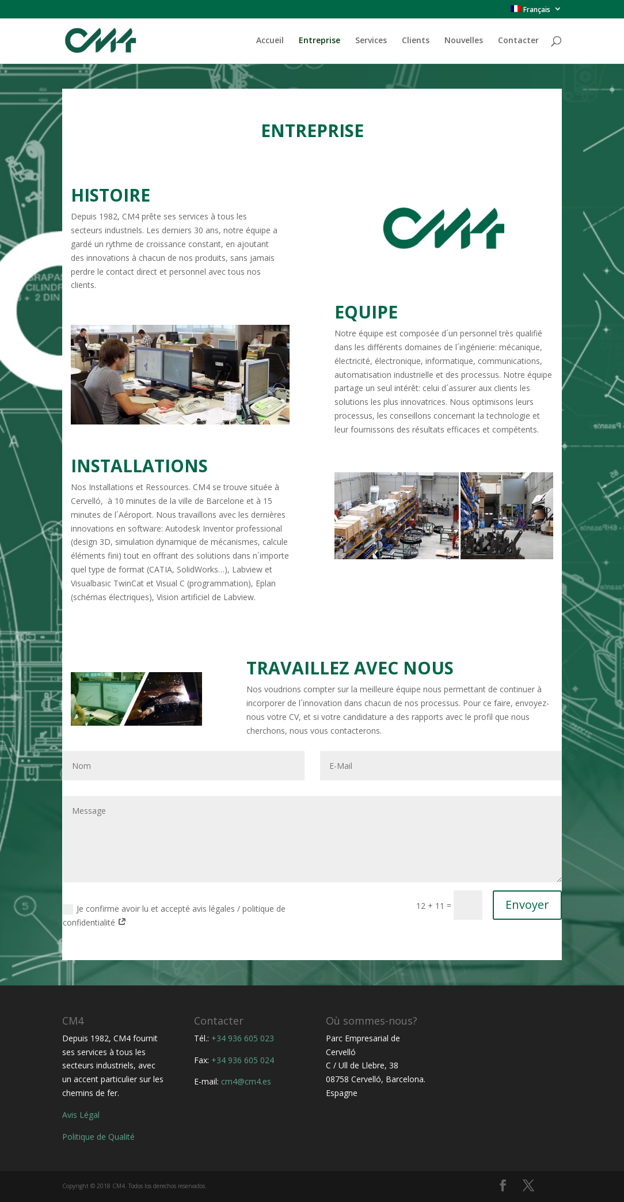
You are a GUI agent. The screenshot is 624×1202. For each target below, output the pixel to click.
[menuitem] (536, 11)
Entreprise (319, 40)
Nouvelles (463, 40)
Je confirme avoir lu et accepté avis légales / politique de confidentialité (174, 915)
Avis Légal (81, 1114)
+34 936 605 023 (242, 1038)
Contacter (518, 40)
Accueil (270, 40)
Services (371, 40)
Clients (415, 40)
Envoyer (527, 904)
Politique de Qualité (98, 1136)
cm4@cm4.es (246, 1081)
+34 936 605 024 (242, 1060)
